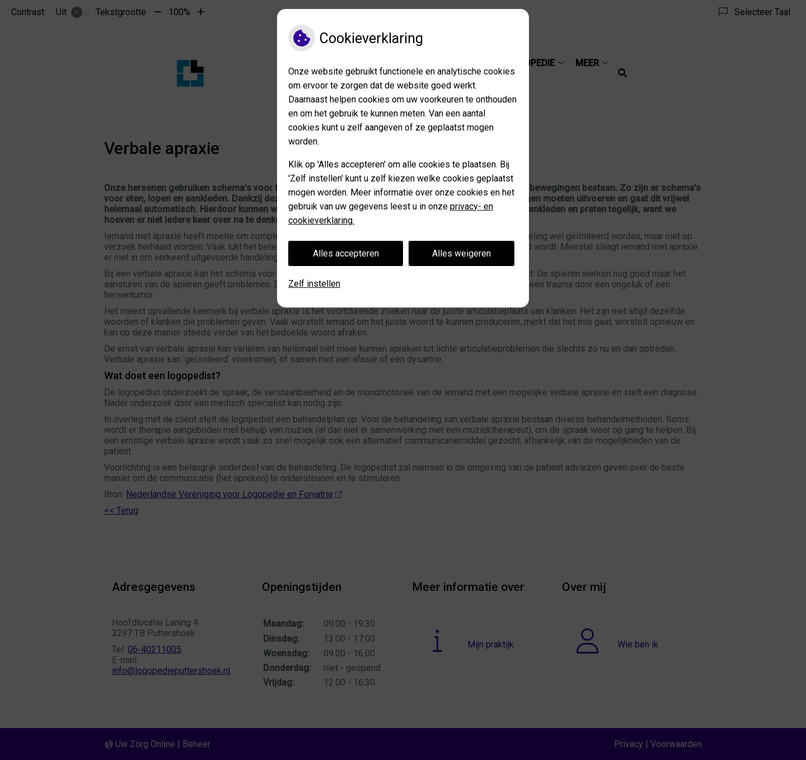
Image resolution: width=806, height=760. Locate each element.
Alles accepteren (346, 253)
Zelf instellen (314, 283)
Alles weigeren (461, 253)
